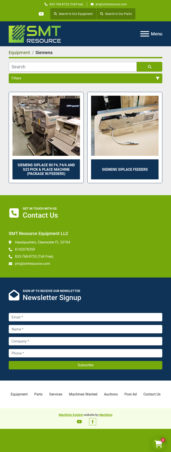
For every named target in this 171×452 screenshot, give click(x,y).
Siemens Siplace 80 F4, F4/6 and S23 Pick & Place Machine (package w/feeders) (46, 169)
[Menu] (144, 33)
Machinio (105, 415)
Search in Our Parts (116, 14)
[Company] (85, 341)
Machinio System (71, 415)
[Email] (85, 317)
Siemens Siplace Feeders (125, 169)
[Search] (73, 67)
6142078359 (25, 249)
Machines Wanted (83, 394)
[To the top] (92, 421)
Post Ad (130, 394)
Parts (38, 394)
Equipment (19, 394)
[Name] (85, 329)
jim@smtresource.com (111, 4)
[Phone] (85, 353)
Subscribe (85, 365)
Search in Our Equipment (73, 14)
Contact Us (152, 394)
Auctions (111, 394)
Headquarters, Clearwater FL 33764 (42, 242)
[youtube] (41, 13)
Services (55, 394)
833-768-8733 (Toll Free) (66, 4)
